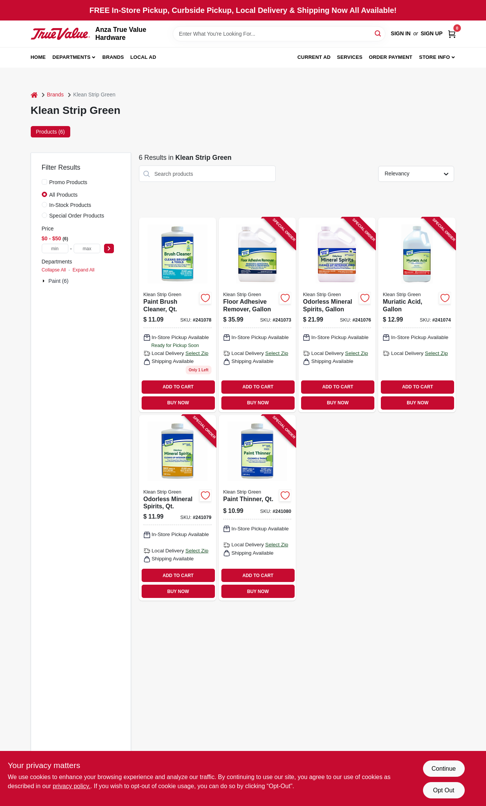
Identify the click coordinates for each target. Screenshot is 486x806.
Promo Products (68, 182)
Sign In (400, 33)
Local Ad (143, 57)
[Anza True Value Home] (60, 34)
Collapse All (54, 270)
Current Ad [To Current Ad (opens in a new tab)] (313, 57)
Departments (71, 57)
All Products (63, 195)
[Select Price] (109, 248)
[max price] (87, 248)
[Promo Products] (44, 182)
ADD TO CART (178, 387)
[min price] (55, 248)
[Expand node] (44, 280)
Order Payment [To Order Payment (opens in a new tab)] (390, 57)
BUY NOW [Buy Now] (178, 402)
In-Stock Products (70, 205)
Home (38, 57)
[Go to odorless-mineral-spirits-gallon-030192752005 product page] (337, 315)
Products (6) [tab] (50, 132)
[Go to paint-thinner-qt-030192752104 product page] (257, 508)
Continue (443, 768)
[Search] (378, 33)
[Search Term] (279, 33)
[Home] (34, 95)
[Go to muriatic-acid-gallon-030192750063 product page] (416, 315)
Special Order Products (76, 216)
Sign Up (432, 33)
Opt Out (443, 790)
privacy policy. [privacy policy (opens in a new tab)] (71, 786)
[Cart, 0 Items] (452, 34)
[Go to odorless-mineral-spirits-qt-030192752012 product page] (177, 508)
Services (350, 57)
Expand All (84, 270)
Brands (113, 57)
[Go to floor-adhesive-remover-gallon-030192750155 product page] (257, 315)
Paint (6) (59, 281)
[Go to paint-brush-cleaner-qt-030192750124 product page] (177, 315)
